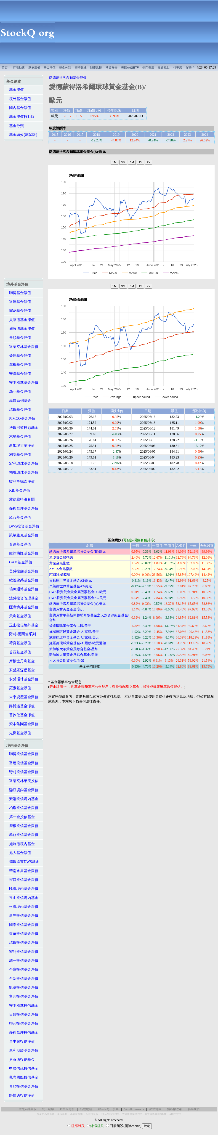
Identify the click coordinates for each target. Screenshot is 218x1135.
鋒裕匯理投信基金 (22, 1032)
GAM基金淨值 (19, 562)
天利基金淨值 (18, 616)
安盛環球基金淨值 (22, 679)
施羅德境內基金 (20, 844)
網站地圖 (155, 1109)
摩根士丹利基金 (20, 661)
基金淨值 (50, 67)
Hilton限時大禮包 (110, 1114)
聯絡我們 (193, 1109)
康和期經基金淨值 (22, 1050)
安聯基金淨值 (18, 374)
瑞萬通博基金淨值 (22, 589)
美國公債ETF (130, 67)
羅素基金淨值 (18, 688)
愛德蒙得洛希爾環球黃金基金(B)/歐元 (77, 551)
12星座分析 (67, 1109)
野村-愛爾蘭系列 (21, 634)
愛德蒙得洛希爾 (20, 499)
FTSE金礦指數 (60, 574)
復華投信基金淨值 (22, 934)
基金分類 (65, 67)
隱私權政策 (174, 1109)
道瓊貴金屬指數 (61, 557)
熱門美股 (148, 67)
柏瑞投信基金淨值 (22, 808)
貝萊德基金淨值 (20, 320)
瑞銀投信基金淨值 (22, 942)
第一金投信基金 (20, 817)
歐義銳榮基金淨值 (22, 580)
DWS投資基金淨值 (22, 526)
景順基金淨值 (18, 337)
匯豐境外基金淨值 (22, 607)
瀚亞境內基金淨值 (22, 790)
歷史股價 (34, 67)
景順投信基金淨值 (22, 1086)
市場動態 (19, 67)
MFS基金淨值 (18, 517)
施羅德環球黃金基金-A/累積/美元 (74, 632)
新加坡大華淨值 (20, 445)
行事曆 (177, 67)
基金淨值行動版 (20, 117)
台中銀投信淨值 (20, 1041)
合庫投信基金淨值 (22, 969)
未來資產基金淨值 (22, 697)
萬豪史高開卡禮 (45, 1114)
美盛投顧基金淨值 (22, 571)
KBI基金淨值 (18, 490)
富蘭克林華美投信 (22, 781)
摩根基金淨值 (18, 364)
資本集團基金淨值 (22, 724)
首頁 (5, 67)
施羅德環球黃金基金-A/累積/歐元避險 (77, 643)
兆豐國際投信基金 (22, 1077)
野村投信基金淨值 (22, 772)
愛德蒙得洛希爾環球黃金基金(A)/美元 (77, 603)
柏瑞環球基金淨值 (22, 472)
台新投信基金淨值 (22, 979)
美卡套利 (62, 1114)
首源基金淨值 (18, 652)
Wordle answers (134, 1109)
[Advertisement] (136, 32)
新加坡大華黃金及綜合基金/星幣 (73, 649)
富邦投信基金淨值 (22, 996)
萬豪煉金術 (76, 1114)
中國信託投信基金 (22, 1068)
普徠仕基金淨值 (20, 715)
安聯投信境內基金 (22, 799)
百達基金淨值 (18, 544)
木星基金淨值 (18, 436)
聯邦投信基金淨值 (22, 1023)
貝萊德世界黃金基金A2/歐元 (70, 580)
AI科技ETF (175, 1114)
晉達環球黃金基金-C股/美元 (70, 626)
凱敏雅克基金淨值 (22, 535)
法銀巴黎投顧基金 (22, 428)
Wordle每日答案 (108, 1109)
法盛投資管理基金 (22, 598)
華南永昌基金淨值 (22, 871)
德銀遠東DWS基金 (22, 862)
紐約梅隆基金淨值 (22, 553)
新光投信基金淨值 (22, 916)
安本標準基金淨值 (22, 383)
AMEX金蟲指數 (61, 569)
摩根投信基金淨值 (22, 826)
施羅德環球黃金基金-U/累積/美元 (74, 637)
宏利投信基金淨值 (22, 952)
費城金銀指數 (59, 563)
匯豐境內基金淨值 (22, 889)
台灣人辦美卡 (27, 1109)
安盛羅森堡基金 (20, 670)
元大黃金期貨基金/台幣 (66, 660)
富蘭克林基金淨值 (22, 347)
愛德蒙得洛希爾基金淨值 (68, 78)
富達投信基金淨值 (22, 763)
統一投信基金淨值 (22, 961)
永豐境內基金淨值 (22, 907)
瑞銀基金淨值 (18, 409)
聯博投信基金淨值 (22, 754)
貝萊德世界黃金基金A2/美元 (70, 586)
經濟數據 (81, 67)
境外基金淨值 (18, 99)
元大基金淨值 (18, 853)
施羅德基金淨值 (20, 329)
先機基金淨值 (18, 733)
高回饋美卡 (91, 1114)
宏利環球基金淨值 (22, 463)
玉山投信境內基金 (22, 898)
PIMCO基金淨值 (20, 418)
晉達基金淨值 (18, 356)
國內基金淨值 (18, 108)
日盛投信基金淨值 (22, 1014)
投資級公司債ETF (132, 1114)
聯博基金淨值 (18, 293)
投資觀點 (164, 67)
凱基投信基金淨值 (22, 987)
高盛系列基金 (18, 401)
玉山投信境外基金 (22, 625)
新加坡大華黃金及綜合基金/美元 (73, 655)
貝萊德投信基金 (20, 1059)
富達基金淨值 (18, 302)
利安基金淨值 (18, 454)
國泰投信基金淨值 (22, 925)
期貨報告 (111, 67)
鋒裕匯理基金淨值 (22, 508)
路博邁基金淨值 (20, 706)
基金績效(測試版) (21, 135)
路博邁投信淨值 (20, 1095)
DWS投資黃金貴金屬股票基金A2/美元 (77, 598)
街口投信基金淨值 (22, 880)
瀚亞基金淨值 (18, 391)
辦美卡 (190, 67)
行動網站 (86, 1109)
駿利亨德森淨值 (20, 481)
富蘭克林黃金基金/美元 (66, 609)
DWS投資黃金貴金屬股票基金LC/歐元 (77, 592)
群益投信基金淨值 (22, 835)
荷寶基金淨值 (18, 643)
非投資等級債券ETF (156, 1114)
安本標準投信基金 (22, 1006)
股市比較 (96, 67)
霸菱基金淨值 (18, 311)
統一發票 (48, 1109)
